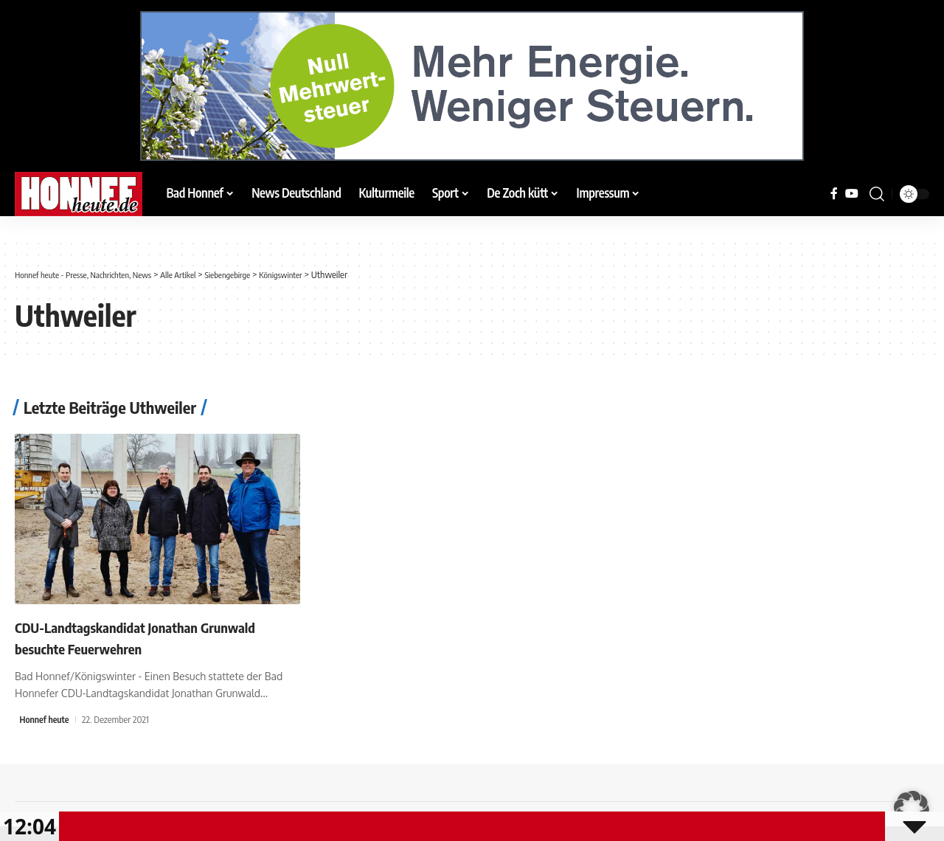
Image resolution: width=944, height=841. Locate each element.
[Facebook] (834, 194)
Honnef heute (46, 719)
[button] (877, 194)
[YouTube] (851, 194)
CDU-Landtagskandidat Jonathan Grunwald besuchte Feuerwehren (125, 637)
